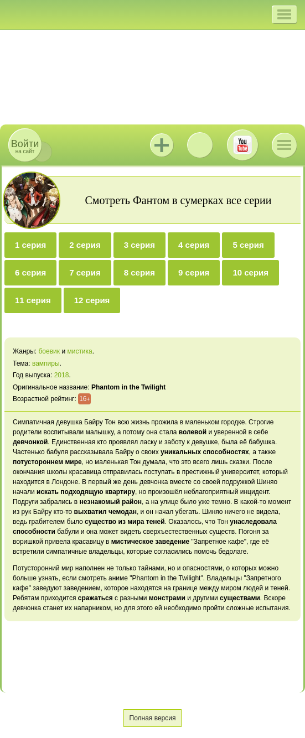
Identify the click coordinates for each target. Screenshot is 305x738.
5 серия (247, 245)
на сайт (25, 146)
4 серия (193, 245)
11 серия (33, 300)
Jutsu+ (161, 145)
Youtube (242, 144)
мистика (79, 351)
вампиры (46, 363)
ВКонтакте (200, 145)
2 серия (84, 245)
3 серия (139, 245)
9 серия (193, 272)
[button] (284, 14)
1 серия (30, 245)
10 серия (250, 272)
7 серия (84, 272)
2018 (61, 375)
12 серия (92, 300)
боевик (49, 351)
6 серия (30, 272)
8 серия (139, 272)
